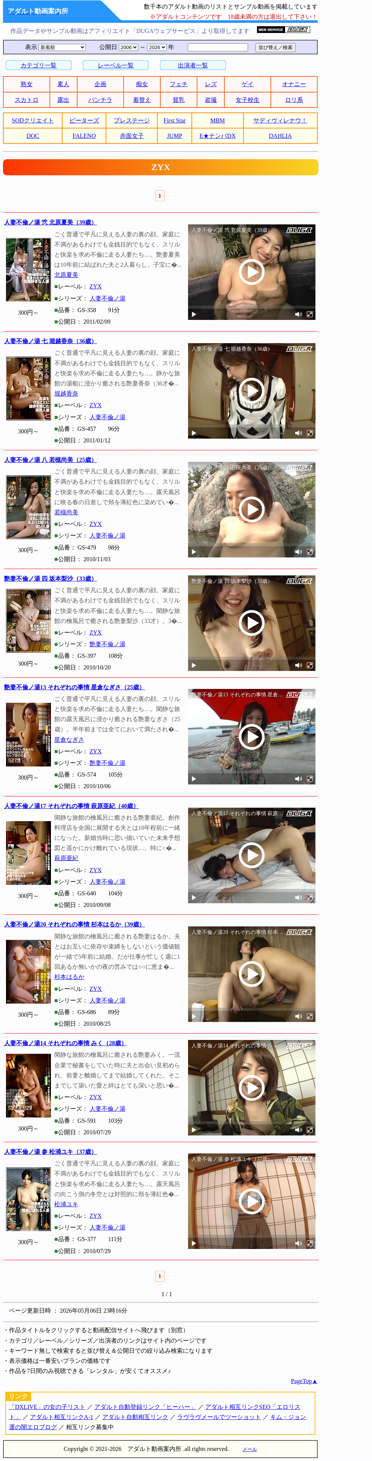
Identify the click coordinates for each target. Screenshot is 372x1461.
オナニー (294, 84)
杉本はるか (69, 977)
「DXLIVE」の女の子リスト (47, 1407)
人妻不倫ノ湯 (107, 298)
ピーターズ (84, 120)
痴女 (142, 84)
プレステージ (132, 120)
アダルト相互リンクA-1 (61, 1417)
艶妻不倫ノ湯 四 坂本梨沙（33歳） (50, 578)
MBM (217, 120)
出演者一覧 (193, 65)
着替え (142, 100)
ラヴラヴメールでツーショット (219, 1417)
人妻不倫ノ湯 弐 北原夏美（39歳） (50, 222)
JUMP (174, 136)
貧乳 (179, 100)
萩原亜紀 (66, 858)
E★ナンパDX (217, 136)
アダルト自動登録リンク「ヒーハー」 (145, 1407)
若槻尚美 (66, 512)
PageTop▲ (304, 1381)
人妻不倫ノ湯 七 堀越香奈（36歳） (50, 341)
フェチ (179, 84)
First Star (175, 120)
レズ (211, 84)
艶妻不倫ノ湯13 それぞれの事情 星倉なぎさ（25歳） (74, 687)
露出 (63, 100)
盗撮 (211, 100)
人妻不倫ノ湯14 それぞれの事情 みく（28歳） (65, 1043)
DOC (33, 136)
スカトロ (27, 100)
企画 (100, 84)
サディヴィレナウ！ (280, 120)
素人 (63, 84)
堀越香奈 (66, 393)
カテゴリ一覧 (39, 65)
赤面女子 (132, 136)
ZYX (96, 286)
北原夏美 (66, 275)
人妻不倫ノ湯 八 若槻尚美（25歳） (50, 460)
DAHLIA (280, 136)
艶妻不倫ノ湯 (107, 644)
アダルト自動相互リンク (135, 1417)
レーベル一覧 (116, 65)
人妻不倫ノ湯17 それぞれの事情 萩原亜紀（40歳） (71, 806)
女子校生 (248, 100)
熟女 (27, 84)
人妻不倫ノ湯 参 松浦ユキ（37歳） (50, 1152)
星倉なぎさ (69, 739)
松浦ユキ (66, 1204)
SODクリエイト (33, 120)
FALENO (84, 136)
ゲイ (248, 84)
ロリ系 (294, 100)
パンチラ (100, 100)
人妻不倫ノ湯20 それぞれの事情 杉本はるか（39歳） (74, 924)
